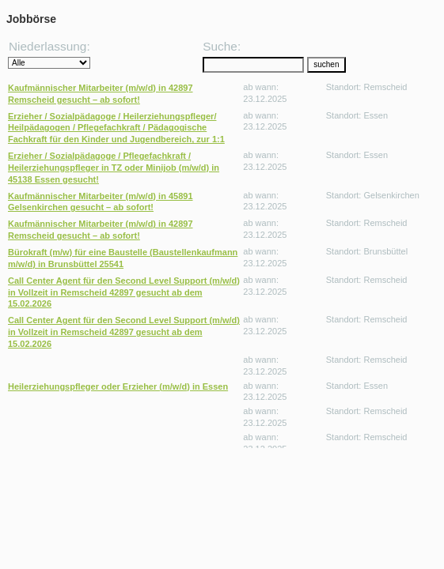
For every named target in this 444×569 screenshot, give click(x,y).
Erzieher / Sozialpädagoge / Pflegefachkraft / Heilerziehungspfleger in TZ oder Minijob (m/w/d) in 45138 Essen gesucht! (113, 167)
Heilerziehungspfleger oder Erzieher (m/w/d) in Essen (118, 386)
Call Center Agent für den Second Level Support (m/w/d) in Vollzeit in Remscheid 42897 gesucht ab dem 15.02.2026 (124, 292)
